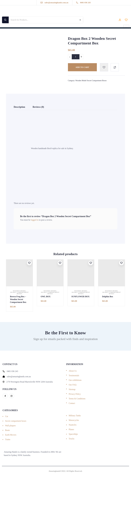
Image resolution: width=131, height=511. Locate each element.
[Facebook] (5, 422)
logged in (35, 246)
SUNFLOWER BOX (80, 323)
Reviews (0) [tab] (38, 133)
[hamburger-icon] (126, 27)
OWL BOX (46, 323)
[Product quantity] (75, 56)
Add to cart (82, 67)
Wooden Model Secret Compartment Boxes (91, 81)
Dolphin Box (107, 323)
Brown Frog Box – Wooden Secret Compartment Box (18, 325)
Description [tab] (19, 133)
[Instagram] (11, 422)
